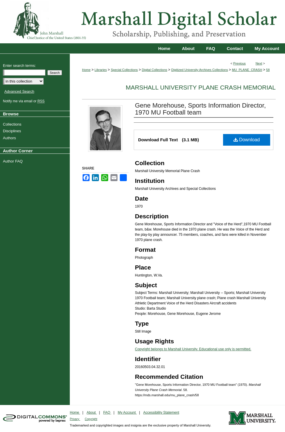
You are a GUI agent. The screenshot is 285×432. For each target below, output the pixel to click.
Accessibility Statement (161, 412)
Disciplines (12, 131)
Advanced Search (19, 91)
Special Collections (124, 70)
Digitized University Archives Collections (199, 70)
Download (247, 139)
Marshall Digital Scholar (142, 21)
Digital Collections (154, 70)
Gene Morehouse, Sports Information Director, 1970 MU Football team (200, 109)
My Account (127, 412)
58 (268, 70)
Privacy (75, 419)
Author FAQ (13, 161)
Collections (13, 124)
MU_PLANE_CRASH (247, 70)
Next (259, 63)
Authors (10, 138)
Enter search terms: (19, 65)
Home (86, 70)
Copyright (91, 419)
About (92, 412)
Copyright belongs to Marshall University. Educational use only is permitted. (193, 349)
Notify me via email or (24, 101)
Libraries (101, 70)
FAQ (107, 412)
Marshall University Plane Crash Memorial (201, 87)
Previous (239, 63)
